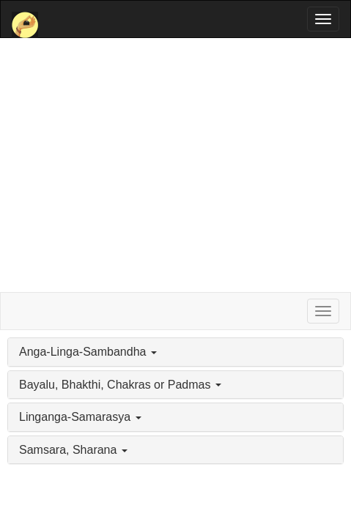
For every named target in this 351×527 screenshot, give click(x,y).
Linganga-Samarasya (80, 417)
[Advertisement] (175, 165)
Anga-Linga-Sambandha (88, 351)
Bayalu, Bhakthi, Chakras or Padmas (120, 384)
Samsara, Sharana (73, 450)
